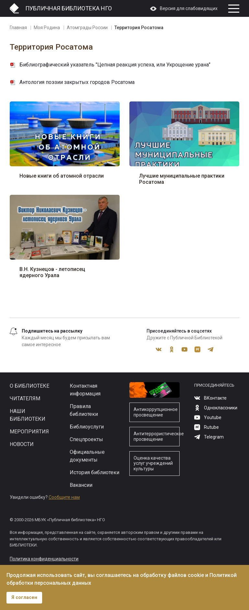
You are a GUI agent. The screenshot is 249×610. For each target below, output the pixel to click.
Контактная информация (85, 390)
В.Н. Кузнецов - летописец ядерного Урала (52, 272)
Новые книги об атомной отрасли (61, 176)
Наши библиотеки (27, 415)
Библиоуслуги (87, 427)
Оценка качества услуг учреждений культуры (153, 463)
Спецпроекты (86, 439)
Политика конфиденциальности (44, 558)
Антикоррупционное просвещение (156, 412)
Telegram (210, 349)
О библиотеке (29, 386)
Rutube (197, 349)
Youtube (184, 349)
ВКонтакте (158, 349)
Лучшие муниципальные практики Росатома (181, 179)
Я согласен (24, 597)
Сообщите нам (64, 497)
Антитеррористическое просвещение (157, 436)
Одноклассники (171, 349)
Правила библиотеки (84, 410)
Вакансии (81, 485)
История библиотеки (94, 472)
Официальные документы (87, 456)
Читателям (25, 398)
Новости (22, 444)
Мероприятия (29, 431)
